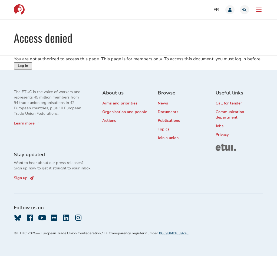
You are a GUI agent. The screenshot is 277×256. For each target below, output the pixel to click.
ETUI (220, 146)
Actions (109, 120)
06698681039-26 (174, 233)
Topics (163, 129)
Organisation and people (124, 111)
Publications (169, 120)
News (163, 103)
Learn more (24, 123)
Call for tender (229, 103)
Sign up (24, 177)
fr (216, 10)
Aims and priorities (119, 103)
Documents (168, 111)
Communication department (230, 114)
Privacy (222, 134)
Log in (23, 65)
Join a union (168, 137)
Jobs (219, 126)
